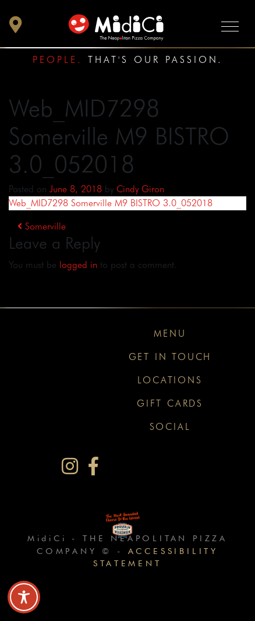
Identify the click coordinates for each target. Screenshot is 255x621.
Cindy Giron (140, 189)
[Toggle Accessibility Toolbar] (24, 597)
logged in (78, 264)
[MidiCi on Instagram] (70, 466)
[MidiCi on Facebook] (93, 466)
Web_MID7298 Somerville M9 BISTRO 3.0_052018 (110, 203)
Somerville (41, 226)
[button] (15, 27)
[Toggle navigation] (230, 26)
